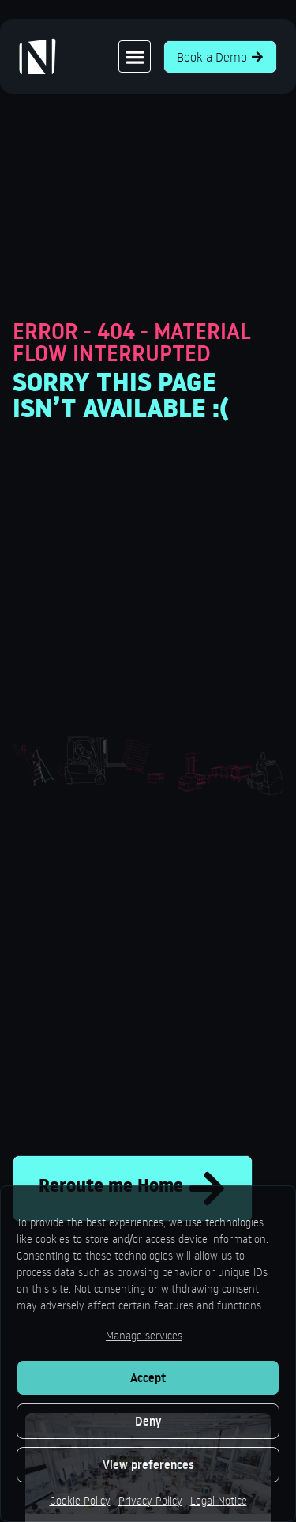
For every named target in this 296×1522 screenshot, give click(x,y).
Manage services (144, 1335)
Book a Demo (220, 57)
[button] (134, 56)
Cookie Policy (80, 1500)
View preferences (148, 1464)
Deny (148, 1421)
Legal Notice (218, 1500)
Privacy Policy (150, 1500)
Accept (148, 1377)
